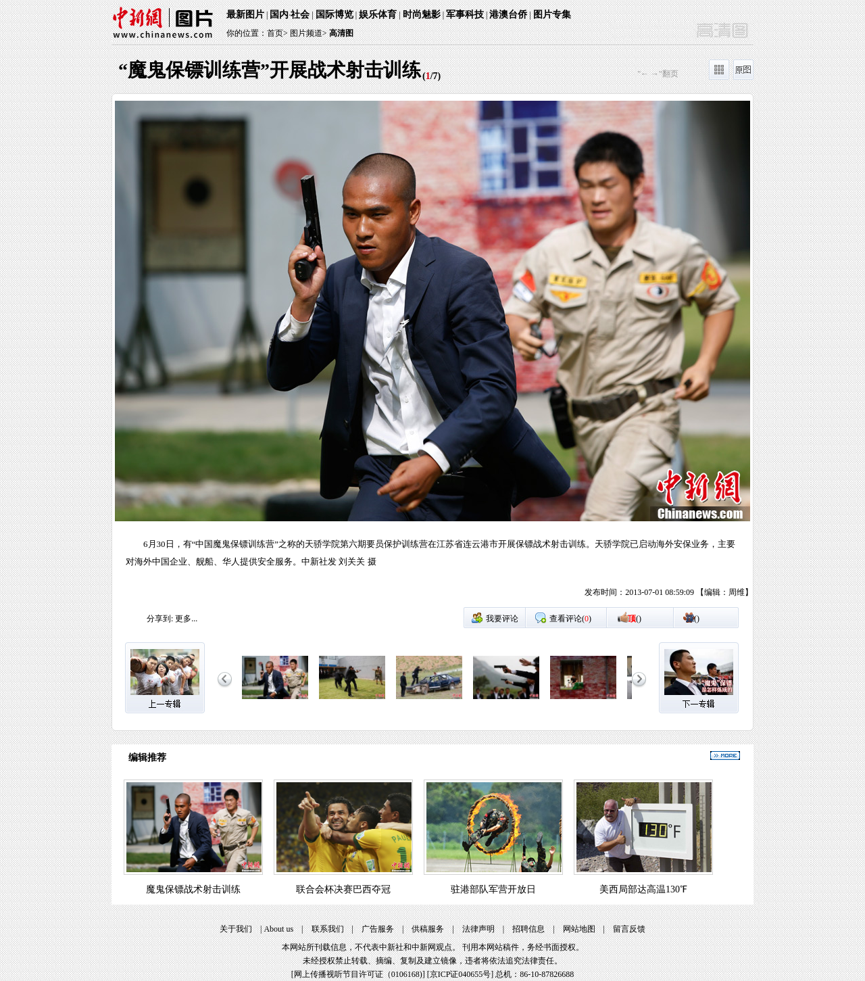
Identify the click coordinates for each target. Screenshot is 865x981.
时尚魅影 (422, 14)
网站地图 (579, 929)
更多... (186, 618)
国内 (279, 14)
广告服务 (378, 929)
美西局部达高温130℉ (643, 889)
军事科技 (465, 14)
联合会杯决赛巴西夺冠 (343, 889)
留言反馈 (629, 929)
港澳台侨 (508, 14)
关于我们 (236, 929)
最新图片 (245, 14)
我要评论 (502, 618)
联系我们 (328, 929)
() (634, 618)
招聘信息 (528, 929)
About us (278, 929)
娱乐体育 (378, 14)
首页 (275, 33)
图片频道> (308, 33)
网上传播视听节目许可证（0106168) (358, 974)
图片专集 (552, 14)
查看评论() (570, 618)
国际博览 (334, 14)
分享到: (160, 618)
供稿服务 (428, 929)
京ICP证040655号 (460, 974)
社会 (300, 14)
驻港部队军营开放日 (493, 889)
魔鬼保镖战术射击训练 (193, 889)
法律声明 (478, 929)
